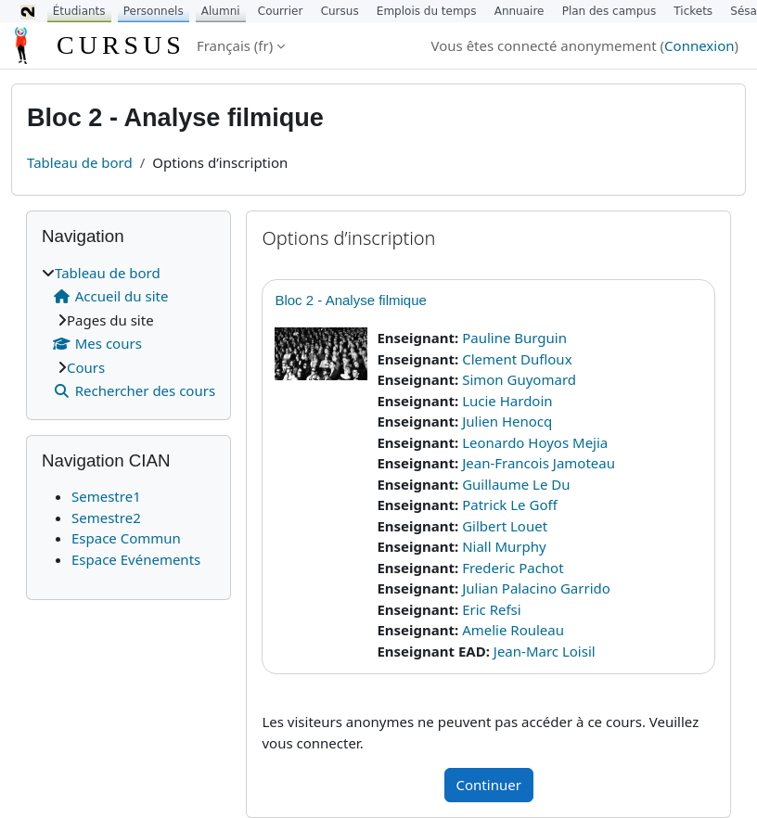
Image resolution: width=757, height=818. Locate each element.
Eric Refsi (491, 609)
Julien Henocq (507, 421)
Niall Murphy (504, 546)
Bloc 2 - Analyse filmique (350, 300)
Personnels (153, 11)
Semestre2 (106, 517)
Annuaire (519, 11)
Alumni (220, 11)
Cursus (340, 11)
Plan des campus (609, 11)
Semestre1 (106, 496)
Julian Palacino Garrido (536, 588)
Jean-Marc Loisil (545, 651)
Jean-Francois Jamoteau (538, 463)
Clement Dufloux (516, 359)
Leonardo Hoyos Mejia (535, 442)
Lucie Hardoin (507, 400)
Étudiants (79, 11)
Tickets (693, 11)
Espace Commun (126, 538)
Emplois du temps (427, 11)
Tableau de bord (80, 162)
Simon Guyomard (519, 379)
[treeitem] (128, 332)
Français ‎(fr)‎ (235, 45)
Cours (86, 367)
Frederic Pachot (512, 567)
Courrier (280, 11)
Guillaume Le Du (516, 484)
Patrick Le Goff (510, 504)
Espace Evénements (135, 559)
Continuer (488, 784)
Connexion (699, 45)
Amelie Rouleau (513, 629)
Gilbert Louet (504, 526)
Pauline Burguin (514, 337)
